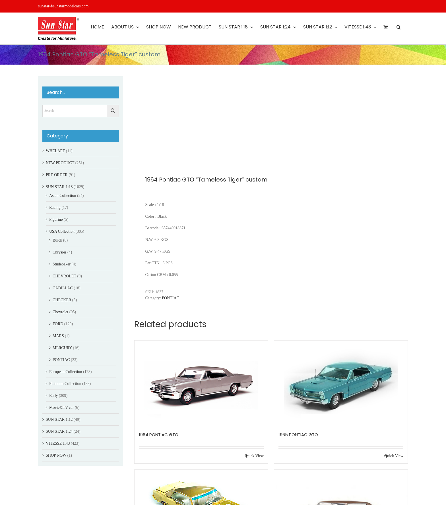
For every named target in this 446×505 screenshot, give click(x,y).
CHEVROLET (64, 276)
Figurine (56, 219)
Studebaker (62, 264)
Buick (57, 240)
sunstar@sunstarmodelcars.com (63, 6)
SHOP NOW (56, 455)
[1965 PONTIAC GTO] (341, 383)
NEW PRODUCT (60, 163)
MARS (58, 336)
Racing (55, 207)
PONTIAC (170, 298)
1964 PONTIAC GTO (158, 435)
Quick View (254, 456)
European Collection (65, 372)
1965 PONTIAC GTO (298, 435)
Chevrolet (60, 312)
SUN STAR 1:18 (59, 187)
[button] (399, 27)
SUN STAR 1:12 (59, 419)
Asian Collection (62, 195)
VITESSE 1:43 (58, 443)
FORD (58, 324)
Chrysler (59, 252)
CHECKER (62, 300)
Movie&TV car (61, 407)
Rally (53, 395)
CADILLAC (63, 288)
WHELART (55, 151)
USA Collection (62, 231)
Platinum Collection (65, 384)
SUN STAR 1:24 (59, 431)
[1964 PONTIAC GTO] (201, 383)
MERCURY (62, 348)
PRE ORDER (57, 175)
